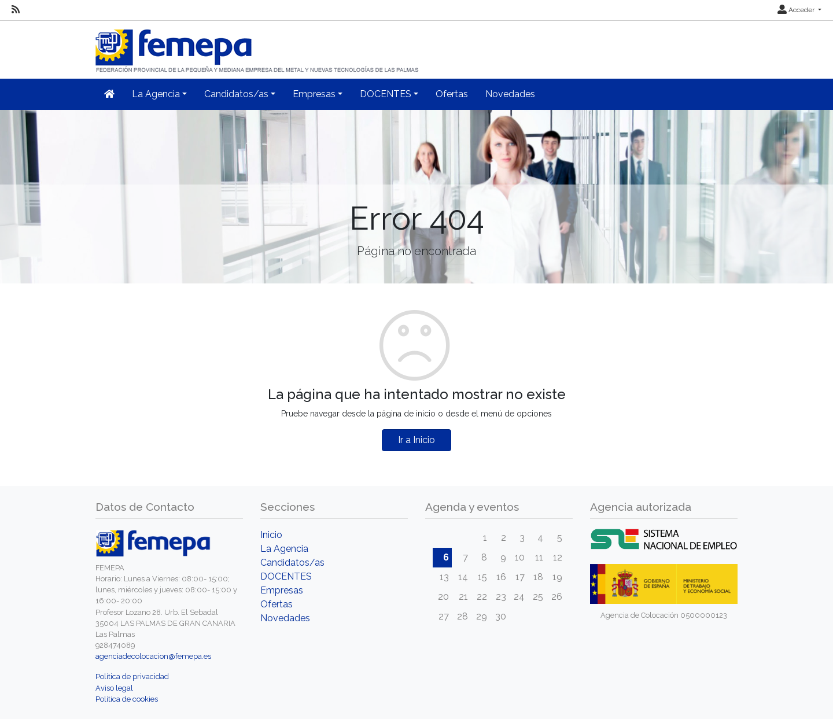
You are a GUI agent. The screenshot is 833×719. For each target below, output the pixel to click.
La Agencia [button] (156, 94)
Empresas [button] (314, 94)
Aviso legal (114, 688)
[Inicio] (258, 45)
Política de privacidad (132, 676)
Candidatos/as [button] (236, 94)
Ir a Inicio (416, 439)
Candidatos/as (292, 562)
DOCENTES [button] (385, 94)
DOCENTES (286, 576)
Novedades (510, 94)
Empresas (281, 590)
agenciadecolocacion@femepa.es (153, 656)
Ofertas (452, 94)
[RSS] (16, 10)
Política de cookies (126, 699)
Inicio (271, 534)
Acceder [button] (796, 10)
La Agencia (284, 548)
